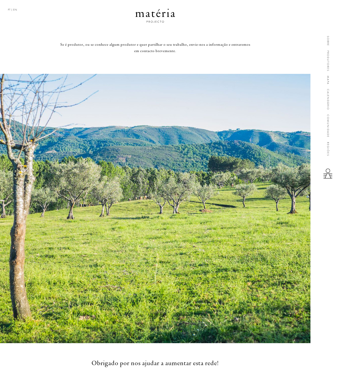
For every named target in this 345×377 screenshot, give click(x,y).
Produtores (328, 61)
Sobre (328, 41)
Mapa (328, 80)
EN (15, 10)
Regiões (328, 149)
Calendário (328, 99)
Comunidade (328, 126)
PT (9, 10)
